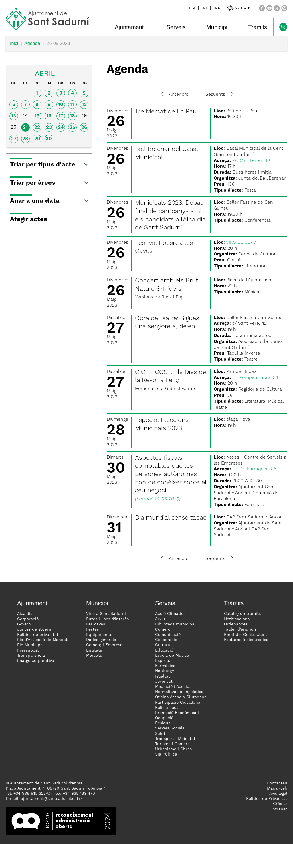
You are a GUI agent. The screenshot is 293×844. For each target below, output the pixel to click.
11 (72, 104)
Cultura (162, 645)
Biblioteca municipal (175, 624)
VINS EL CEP (239, 242)
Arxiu (160, 619)
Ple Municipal (30, 645)
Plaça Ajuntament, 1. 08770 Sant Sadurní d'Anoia (54, 788)
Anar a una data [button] (49, 201)
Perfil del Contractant (245, 635)
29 (37, 139)
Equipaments (99, 635)
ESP (193, 8)
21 (25, 127)
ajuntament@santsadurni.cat (49, 799)
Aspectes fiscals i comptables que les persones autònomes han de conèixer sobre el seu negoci (170, 474)
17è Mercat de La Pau (166, 112)
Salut (160, 734)
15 (37, 116)
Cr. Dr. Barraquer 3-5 (254, 469)
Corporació (28, 619)
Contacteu (277, 783)
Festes (92, 629)
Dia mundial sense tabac (171, 518)
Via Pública (166, 754)
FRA (216, 8)
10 (60, 104)
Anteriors (174, 94)
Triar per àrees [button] (49, 183)
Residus (162, 723)
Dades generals (101, 640)
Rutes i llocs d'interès (107, 619)
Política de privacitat (37, 635)
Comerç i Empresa (104, 645)
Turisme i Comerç (172, 744)
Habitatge (164, 671)
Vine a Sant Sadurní (106, 614)
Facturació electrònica (246, 640)
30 (49, 139)
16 (48, 116)
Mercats (94, 656)
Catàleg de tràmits (242, 614)
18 (72, 116)
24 (61, 127)
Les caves (95, 624)
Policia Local (167, 708)
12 (84, 104)
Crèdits (280, 804)
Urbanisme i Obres (173, 749)
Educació (164, 650)
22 (37, 127)
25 (72, 127)
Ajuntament (129, 27)
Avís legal (278, 794)
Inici (14, 43)
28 (25, 139)
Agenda (32, 43)
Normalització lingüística (179, 692)
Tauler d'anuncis (240, 629)
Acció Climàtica (170, 614)
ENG (204, 8)
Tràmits (257, 27)
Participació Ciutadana (177, 703)
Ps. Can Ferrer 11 (249, 160)
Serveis (176, 27)
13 (13, 116)
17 (60, 116)
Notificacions (237, 619)
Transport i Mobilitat (175, 739)
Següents (219, 94)
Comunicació (168, 635)
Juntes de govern (34, 629)
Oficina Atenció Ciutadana (181, 697)
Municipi (216, 27)
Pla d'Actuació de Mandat (42, 640)
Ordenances (236, 624)
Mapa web (277, 788)
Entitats (94, 650)
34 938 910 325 (31, 794)
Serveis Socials (169, 728)
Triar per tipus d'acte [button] (49, 165)
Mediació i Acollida (173, 687)
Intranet (279, 809)
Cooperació (166, 640)
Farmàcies (165, 666)
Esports (162, 661)
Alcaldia (25, 614)
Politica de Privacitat (266, 799)
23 (49, 127)
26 (84, 127)
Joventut (164, 682)
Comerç (162, 629)
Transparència (31, 656)
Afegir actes (28, 219)
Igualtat (162, 676)
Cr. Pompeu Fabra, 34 (255, 377)
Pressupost (28, 650)
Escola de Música (172, 656)
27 (14, 139)
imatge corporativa (35, 661)
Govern (24, 624)
